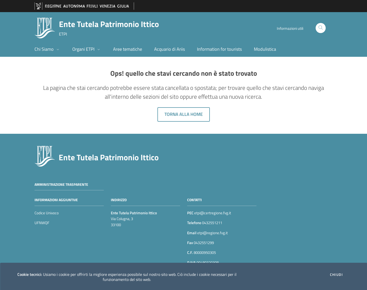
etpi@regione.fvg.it (212, 233)
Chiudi (336, 274)
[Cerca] (321, 28)
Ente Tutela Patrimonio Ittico (109, 157)
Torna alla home (183, 114)
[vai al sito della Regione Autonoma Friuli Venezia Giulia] (84, 6)
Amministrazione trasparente (61, 184)
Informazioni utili (290, 28)
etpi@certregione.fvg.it (212, 213)
